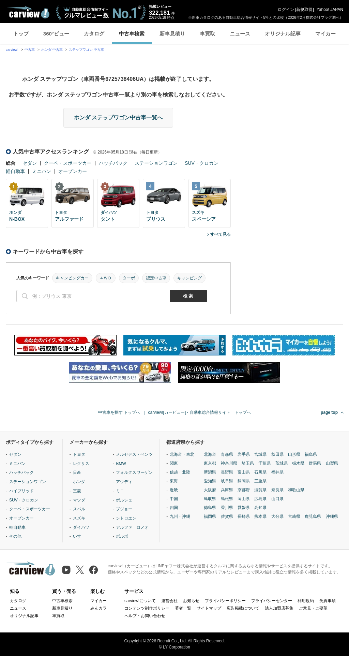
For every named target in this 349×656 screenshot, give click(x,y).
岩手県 (244, 454)
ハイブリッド (21, 491)
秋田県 (277, 454)
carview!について (140, 600)
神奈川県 (229, 463)
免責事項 (327, 600)
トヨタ (79, 454)
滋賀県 (260, 489)
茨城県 (281, 463)
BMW (121, 463)
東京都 (210, 463)
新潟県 (210, 472)
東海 (174, 481)
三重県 (260, 481)
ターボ (129, 278)
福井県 (277, 472)
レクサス (81, 463)
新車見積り (172, 34)
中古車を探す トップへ (119, 412)
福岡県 (210, 516)
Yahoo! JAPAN (330, 9)
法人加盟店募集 (279, 608)
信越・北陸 (180, 472)
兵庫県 (227, 489)
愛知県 (210, 481)
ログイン (286, 9)
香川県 (227, 507)
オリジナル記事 (283, 34)
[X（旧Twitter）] (80, 569)
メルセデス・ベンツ (134, 454)
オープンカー (72, 171)
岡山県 (244, 498)
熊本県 (260, 516)
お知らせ (191, 600)
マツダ (79, 500)
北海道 (210, 454)
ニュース (240, 34)
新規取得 (304, 9)
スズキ (79, 518)
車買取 (207, 34)
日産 (77, 472)
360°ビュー (56, 34)
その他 (15, 536)
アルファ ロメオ (132, 527)
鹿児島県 (313, 516)
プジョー (124, 509)
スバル (79, 509)
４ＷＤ (106, 278)
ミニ (120, 491)
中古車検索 (132, 34)
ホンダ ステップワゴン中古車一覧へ (118, 117)
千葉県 (264, 463)
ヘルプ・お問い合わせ (144, 615)
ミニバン (41, 171)
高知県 (260, 507)
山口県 (277, 498)
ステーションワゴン (156, 163)
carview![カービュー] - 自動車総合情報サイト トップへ (199, 412)
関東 (174, 463)
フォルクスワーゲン (134, 472)
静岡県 (244, 481)
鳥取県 (210, 498)
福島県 (311, 454)
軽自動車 (15, 171)
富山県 (244, 472)
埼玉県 (248, 463)
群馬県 (315, 463)
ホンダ (79, 481)
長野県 (227, 472)
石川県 (260, 472)
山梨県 (332, 463)
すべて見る (220, 234)
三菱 (77, 491)
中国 (174, 498)
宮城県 (260, 454)
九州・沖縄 (180, 516)
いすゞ (79, 536)
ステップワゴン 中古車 (86, 50)
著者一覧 (183, 608)
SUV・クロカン (201, 163)
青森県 (227, 454)
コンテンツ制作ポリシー (146, 608)
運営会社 (169, 600)
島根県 (227, 498)
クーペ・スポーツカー (68, 163)
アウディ (124, 481)
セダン (29, 163)
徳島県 (210, 507)
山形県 (294, 454)
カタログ (94, 34)
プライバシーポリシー (225, 600)
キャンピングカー (72, 278)
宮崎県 (294, 516)
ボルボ (122, 536)
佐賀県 (227, 516)
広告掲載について (243, 608)
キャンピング (189, 278)
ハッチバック (113, 163)
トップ (21, 34)
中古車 (30, 50)
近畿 (174, 489)
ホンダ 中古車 (52, 50)
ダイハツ (81, 527)
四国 (174, 507)
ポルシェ (124, 500)
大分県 (277, 516)
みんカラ (98, 608)
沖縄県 (332, 516)
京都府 (244, 489)
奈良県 (277, 489)
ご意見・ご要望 (313, 608)
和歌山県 (296, 489)
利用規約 (306, 600)
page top (329, 412)
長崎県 (244, 516)
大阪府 (210, 489)
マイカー (325, 34)
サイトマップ (209, 608)
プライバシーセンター (271, 600)
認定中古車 (156, 278)
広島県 (260, 498)
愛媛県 (244, 507)
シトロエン (126, 518)
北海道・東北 (182, 454)
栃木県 (298, 463)
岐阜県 (227, 481)
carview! (12, 50)
